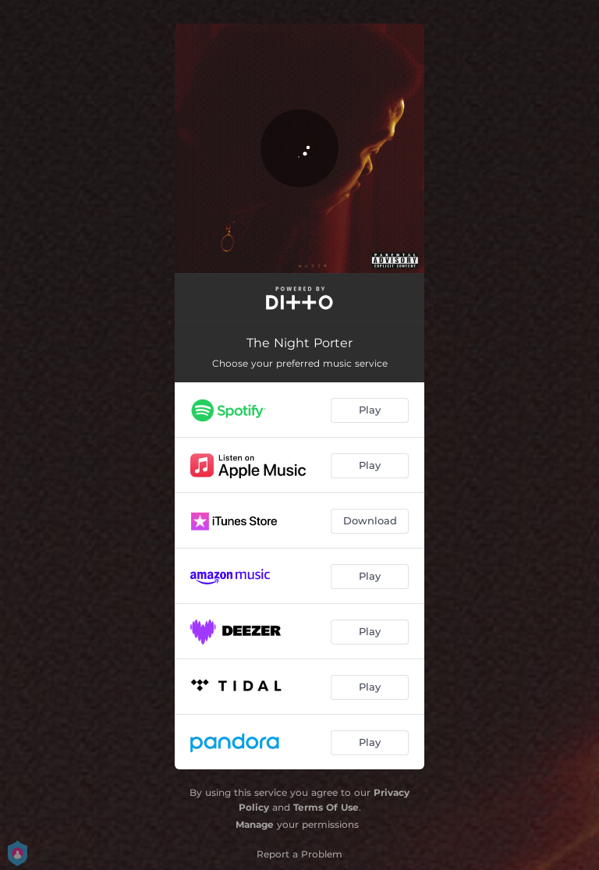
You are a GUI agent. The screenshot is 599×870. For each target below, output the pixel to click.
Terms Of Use (326, 807)
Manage (255, 824)
